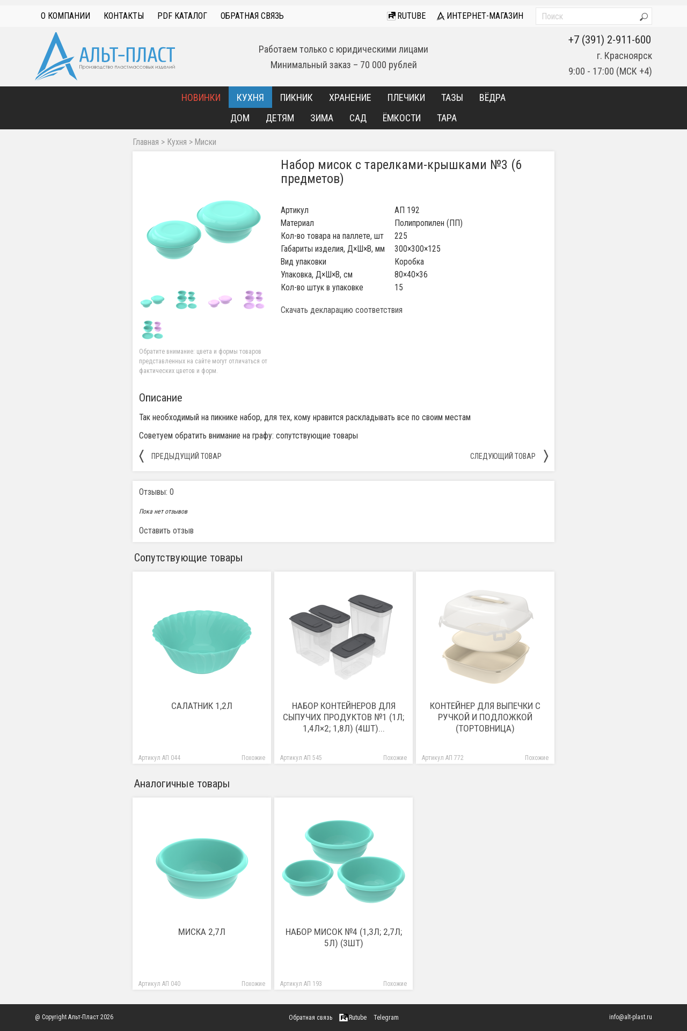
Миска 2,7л (201, 931)
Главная (146, 142)
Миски (205, 142)
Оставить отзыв (166, 530)
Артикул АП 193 (301, 984)
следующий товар (509, 455)
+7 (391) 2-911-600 (609, 39)
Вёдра (492, 97)
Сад (358, 117)
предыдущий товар (180, 455)
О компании (65, 16)
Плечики (406, 97)
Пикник (296, 97)
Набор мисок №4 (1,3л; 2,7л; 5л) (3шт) (344, 937)
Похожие (253, 758)
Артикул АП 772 (443, 758)
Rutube (406, 16)
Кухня (250, 97)
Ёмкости (402, 117)
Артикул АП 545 (301, 758)
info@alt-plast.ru (630, 1017)
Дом (240, 117)
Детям (280, 117)
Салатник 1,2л (201, 705)
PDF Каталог (182, 16)
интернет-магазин (479, 16)
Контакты (124, 16)
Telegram (386, 1017)
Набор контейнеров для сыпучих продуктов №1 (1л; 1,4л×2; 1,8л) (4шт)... (343, 717)
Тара (447, 117)
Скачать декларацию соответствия (342, 310)
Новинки (201, 97)
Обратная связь (252, 16)
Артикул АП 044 (159, 758)
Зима (321, 117)
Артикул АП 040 (159, 984)
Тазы (452, 97)
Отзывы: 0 (156, 492)
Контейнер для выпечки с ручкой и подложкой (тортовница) (485, 717)
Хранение (350, 97)
